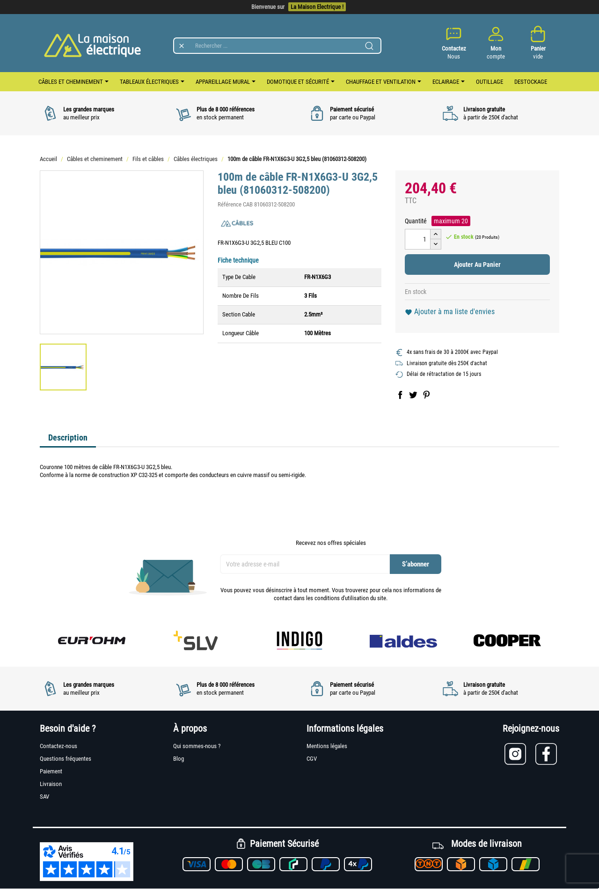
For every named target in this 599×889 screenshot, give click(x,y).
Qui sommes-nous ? (196, 745)
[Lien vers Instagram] (519, 754)
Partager (400, 394)
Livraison (51, 783)
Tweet (413, 394)
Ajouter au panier (477, 264)
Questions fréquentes (65, 758)
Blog (178, 758)
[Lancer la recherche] (369, 46)
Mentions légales (327, 745)
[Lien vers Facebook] (547, 754)
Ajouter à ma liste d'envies (450, 311)
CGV (312, 758)
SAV (44, 796)
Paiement (51, 771)
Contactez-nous (58, 745)
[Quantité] (418, 239)
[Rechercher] (277, 45)
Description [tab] (68, 437)
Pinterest (426, 394)
